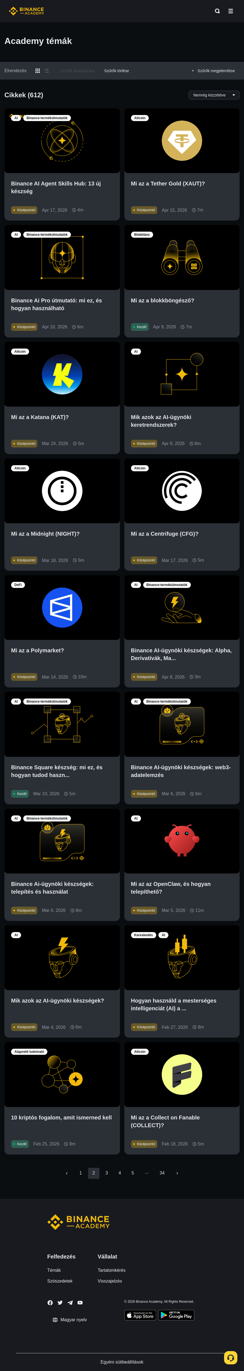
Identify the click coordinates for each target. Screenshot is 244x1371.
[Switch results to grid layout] (37, 70)
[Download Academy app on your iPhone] (140, 1316)
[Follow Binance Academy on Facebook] (50, 1302)
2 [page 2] (94, 1173)
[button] (230, 11)
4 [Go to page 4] (120, 1173)
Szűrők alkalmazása (77, 71)
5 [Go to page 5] (133, 1173)
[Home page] (26, 11)
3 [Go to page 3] (107, 1173)
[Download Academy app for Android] (176, 1316)
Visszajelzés (110, 1281)
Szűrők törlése (116, 71)
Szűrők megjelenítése (212, 71)
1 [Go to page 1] (80, 1173)
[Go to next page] (177, 1173)
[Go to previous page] (66, 1173)
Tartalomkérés (111, 1270)
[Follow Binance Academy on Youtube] (80, 1302)
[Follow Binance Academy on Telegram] (70, 1302)
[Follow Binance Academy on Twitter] (60, 1303)
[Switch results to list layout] (46, 70)
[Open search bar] (216, 11)
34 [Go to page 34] (162, 1173)
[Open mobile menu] (230, 11)
